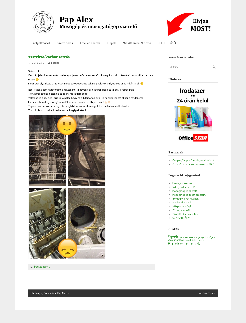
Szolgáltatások (41, 43)
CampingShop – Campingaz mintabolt (193, 160)
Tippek (111, 43)
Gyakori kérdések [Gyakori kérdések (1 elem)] (186, 237)
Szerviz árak (65, 43)
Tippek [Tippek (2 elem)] (188, 240)
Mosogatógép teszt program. (189, 194)
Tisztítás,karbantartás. (185, 214)
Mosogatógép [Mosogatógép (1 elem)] (199, 237)
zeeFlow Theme (207, 293)
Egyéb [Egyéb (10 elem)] (173, 237)
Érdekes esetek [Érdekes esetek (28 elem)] (184, 243)
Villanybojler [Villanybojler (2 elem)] (198, 240)
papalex (55, 62)
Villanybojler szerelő (183, 187)
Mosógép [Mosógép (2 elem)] (210, 237)
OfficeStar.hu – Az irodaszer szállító (193, 164)
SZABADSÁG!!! (181, 218)
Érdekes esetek (90, 43)
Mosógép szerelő (182, 183)
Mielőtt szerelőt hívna (137, 43)
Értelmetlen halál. (182, 202)
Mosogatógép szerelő (184, 190)
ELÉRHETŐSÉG (167, 43)
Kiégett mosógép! (182, 206)
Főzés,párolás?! (181, 210)
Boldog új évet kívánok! (185, 198)
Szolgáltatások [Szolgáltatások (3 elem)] (176, 239)
